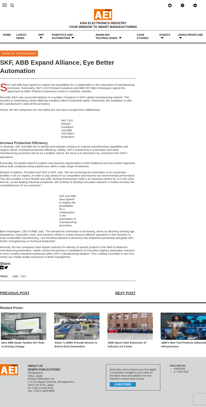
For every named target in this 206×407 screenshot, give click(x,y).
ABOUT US (35, 365)
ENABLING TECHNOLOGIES (106, 36)
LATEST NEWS (21, 36)
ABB (19, 84)
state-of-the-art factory (36, 103)
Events (164, 34)
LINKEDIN (179, 368)
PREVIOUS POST (14, 293)
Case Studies (142, 36)
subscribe (122, 384)
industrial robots (80, 100)
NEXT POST (125, 293)
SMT (41, 34)
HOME (7, 34)
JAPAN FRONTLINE (190, 34)
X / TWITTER (180, 371)
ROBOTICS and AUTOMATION (62, 36)
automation (99, 149)
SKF (9, 84)
